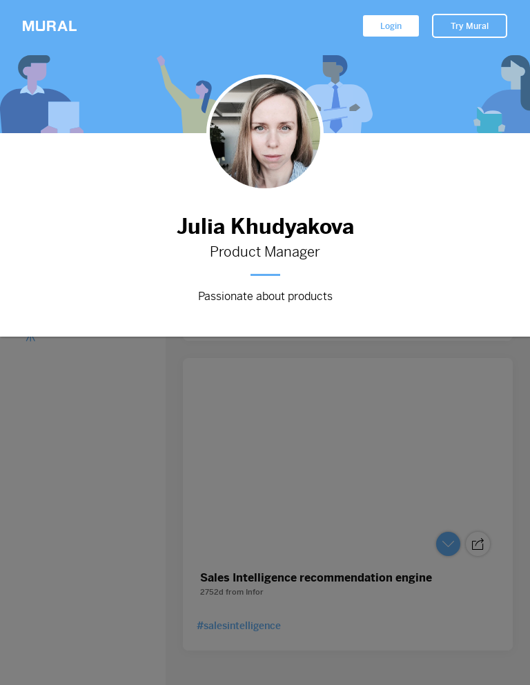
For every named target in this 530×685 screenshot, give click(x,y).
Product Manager (265, 252)
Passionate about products (265, 296)
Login (391, 26)
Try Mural (470, 26)
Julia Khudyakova (265, 226)
